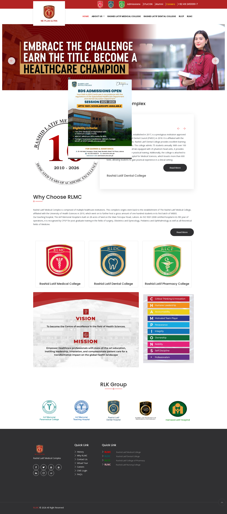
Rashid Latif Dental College (160, 16)
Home (86, 16)
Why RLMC (82, 455)
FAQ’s (79, 474)
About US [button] (97, 16)
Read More (167, 171)
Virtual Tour (82, 463)
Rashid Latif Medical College (124, 16)
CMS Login (82, 470)
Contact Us (82, 459)
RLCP (181, 16)
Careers (80, 466)
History (80, 451)
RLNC (189, 16)
